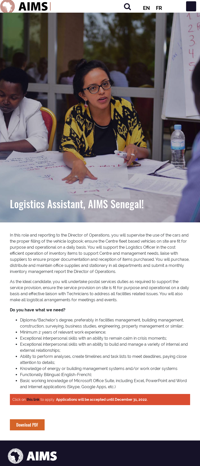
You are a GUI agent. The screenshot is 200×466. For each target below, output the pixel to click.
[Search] (127, 6)
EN (146, 8)
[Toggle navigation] (191, 6)
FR (159, 8)
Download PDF (27, 425)
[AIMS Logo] (25, 6)
